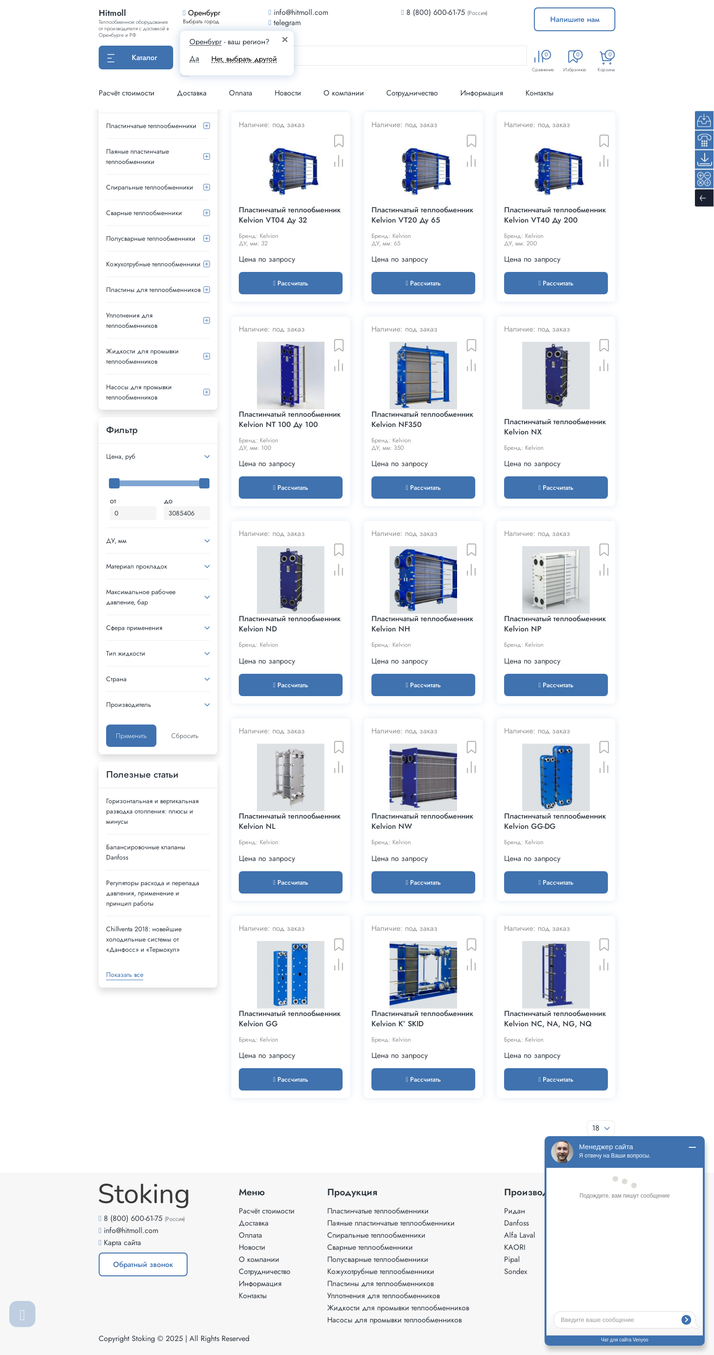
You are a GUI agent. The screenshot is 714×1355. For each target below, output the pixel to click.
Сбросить (184, 735)
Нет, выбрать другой (244, 59)
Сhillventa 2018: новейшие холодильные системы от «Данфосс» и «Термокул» (144, 939)
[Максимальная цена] (187, 513)
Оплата (240, 93)
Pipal (512, 1259)
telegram (285, 22)
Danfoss (516, 1223)
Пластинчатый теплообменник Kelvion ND (290, 624)
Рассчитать (290, 283)
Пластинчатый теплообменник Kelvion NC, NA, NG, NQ (555, 1019)
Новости (288, 93)
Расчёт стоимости (127, 93)
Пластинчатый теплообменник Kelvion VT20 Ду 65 (422, 215)
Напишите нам (574, 19)
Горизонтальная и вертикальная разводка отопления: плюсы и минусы (152, 811)
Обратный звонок (143, 1264)
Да (194, 59)
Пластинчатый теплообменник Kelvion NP (555, 624)
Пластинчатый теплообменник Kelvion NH (422, 624)
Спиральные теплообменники (149, 187)
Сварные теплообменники (144, 212)
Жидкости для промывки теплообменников (142, 356)
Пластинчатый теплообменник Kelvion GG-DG (555, 821)
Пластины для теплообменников (153, 289)
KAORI (514, 1247)
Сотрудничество (412, 93)
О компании (343, 93)
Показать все (124, 974)
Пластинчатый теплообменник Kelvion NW (422, 821)
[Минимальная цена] (133, 513)
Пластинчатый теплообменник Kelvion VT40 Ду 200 (555, 215)
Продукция (352, 1192)
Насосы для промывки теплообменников (139, 392)
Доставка (192, 93)
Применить (131, 735)
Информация (481, 93)
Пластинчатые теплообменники (151, 125)
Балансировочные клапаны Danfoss (145, 852)
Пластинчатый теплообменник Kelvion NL (290, 821)
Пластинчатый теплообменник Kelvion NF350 (422, 419)
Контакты (539, 93)
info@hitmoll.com (131, 1230)
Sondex (515, 1271)
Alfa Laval (519, 1235)
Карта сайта (122, 1242)
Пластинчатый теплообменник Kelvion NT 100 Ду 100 (290, 419)
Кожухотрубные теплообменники (153, 264)
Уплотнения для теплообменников (131, 320)
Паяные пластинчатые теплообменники (137, 156)
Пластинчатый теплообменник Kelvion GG (290, 1019)
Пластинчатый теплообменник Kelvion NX (555, 427)
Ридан (514, 1211)
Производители (538, 1192)
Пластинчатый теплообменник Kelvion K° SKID (422, 1019)
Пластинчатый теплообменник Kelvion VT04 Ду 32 (290, 215)
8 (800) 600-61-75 (435, 12)
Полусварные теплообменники (150, 238)
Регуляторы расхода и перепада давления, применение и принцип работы (152, 893)
